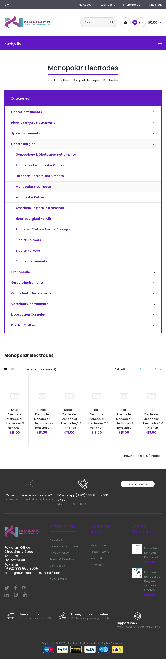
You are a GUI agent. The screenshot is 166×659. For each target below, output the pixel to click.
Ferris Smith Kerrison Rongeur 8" (152, 552)
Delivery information (64, 546)
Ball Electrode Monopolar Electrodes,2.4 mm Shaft (98, 419)
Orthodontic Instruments (31, 293)
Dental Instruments (26, 112)
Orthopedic (20, 272)
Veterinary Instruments (29, 304)
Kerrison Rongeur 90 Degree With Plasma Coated (152, 581)
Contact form (137, 484)
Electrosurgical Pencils (34, 219)
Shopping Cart (132, 4)
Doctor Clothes (23, 325)
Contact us (57, 566)
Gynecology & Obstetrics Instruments (46, 154)
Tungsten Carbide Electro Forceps (43, 229)
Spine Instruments (25, 133)
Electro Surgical (74, 80)
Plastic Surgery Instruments (33, 122)
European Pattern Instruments (40, 176)
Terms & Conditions (63, 559)
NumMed (54, 80)
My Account (86, 4)
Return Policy (59, 579)
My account (99, 545)
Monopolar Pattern (31, 197)
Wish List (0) (109, 4)
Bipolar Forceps (28, 250)
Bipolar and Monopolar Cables (40, 165)
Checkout (155, 4)
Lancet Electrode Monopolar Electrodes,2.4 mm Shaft (44, 419)
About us (56, 540)
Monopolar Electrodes (102, 80)
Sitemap (56, 572)
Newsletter (98, 565)
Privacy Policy (59, 553)
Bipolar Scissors (28, 240)
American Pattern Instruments (40, 208)
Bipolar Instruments (31, 261)
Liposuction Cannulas (28, 314)
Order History (100, 552)
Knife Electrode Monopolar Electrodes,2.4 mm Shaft (16, 419)
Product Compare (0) (41, 369)
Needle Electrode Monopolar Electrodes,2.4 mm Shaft (71, 419)
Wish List (96, 558)
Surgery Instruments (27, 282)
